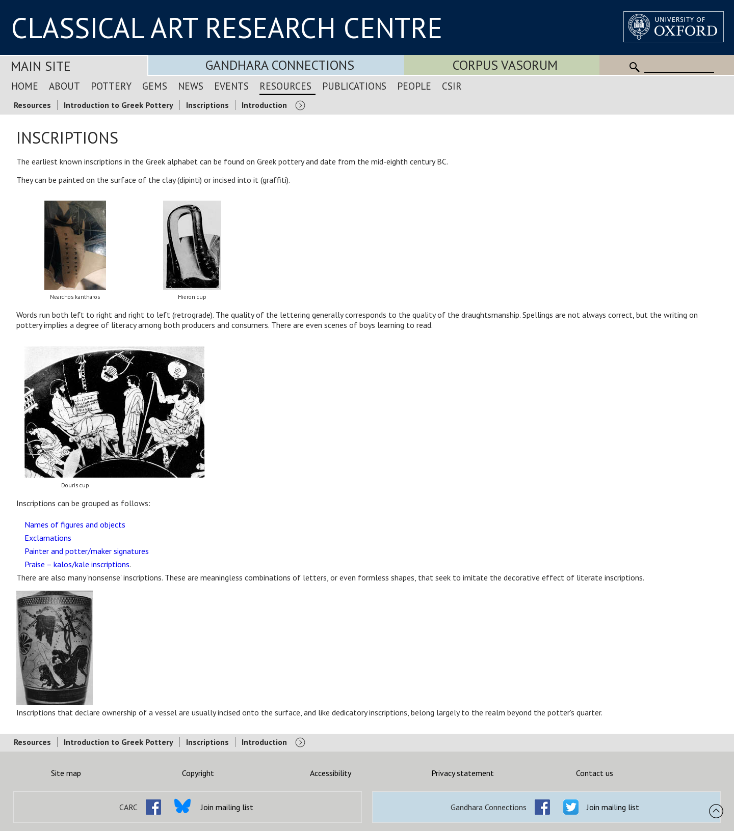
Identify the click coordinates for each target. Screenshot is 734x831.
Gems (154, 85)
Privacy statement (462, 773)
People (414, 85)
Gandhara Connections (279, 65)
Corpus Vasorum (505, 65)
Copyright (198, 773)
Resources (285, 85)
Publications (354, 85)
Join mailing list (227, 807)
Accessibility (330, 773)
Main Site (41, 66)
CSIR (452, 85)
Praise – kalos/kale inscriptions (76, 564)
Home (24, 85)
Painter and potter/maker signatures (86, 551)
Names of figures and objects (74, 524)
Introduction (264, 105)
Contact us (594, 773)
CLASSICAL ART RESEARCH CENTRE (226, 27)
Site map (66, 773)
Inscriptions (207, 105)
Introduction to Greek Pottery (118, 105)
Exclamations (47, 538)
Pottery (111, 85)
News (190, 85)
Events (231, 85)
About (64, 85)
